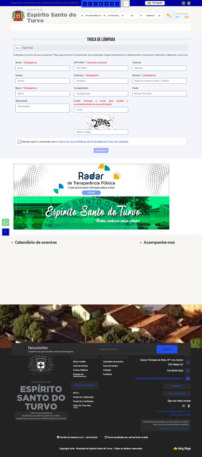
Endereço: (86, 75)
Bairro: (26, 88)
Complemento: (81, 88)
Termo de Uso (66, 141)
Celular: (19, 75)
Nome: (26, 62)
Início (18, 47)
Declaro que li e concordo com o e (75, 141)
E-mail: (101, 103)
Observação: (21, 101)
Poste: (135, 88)
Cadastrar (167, 349)
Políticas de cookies (181, 414)
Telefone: (137, 62)
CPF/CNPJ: (90, 62)
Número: (144, 75)
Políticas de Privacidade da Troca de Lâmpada (102, 141)
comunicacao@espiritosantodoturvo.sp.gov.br (159, 378)
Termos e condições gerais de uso (174, 411)
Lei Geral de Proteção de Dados (173, 428)
